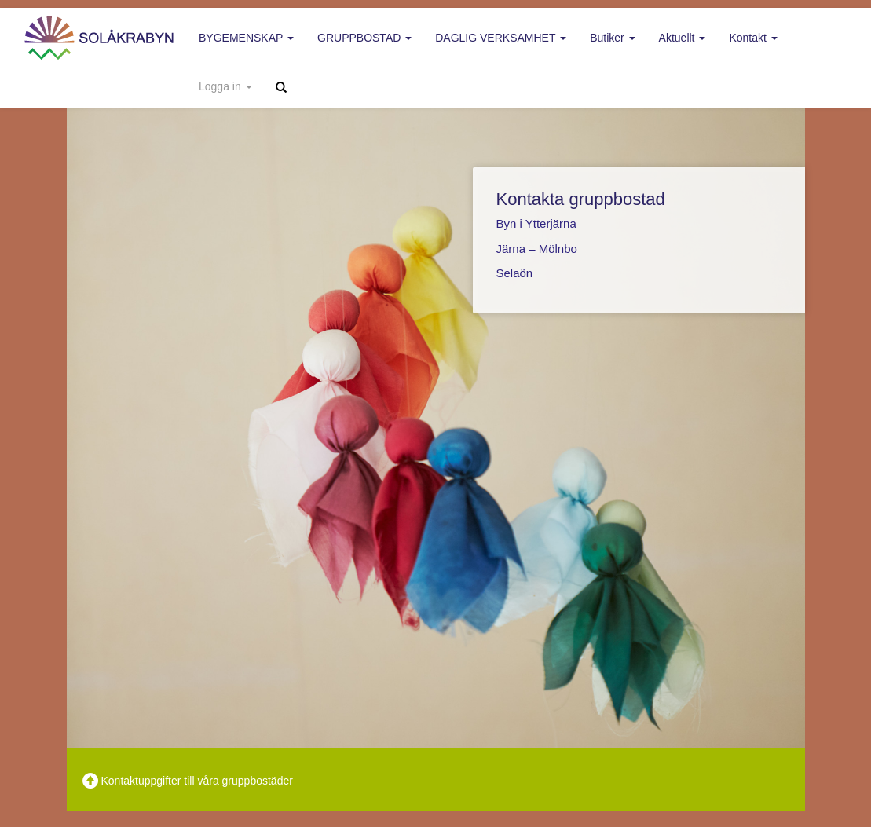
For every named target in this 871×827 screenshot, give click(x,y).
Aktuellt (682, 37)
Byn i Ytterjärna (536, 223)
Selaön (514, 273)
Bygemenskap (246, 37)
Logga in (225, 86)
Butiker (612, 37)
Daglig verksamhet (500, 37)
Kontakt (753, 37)
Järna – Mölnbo (536, 248)
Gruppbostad (364, 37)
